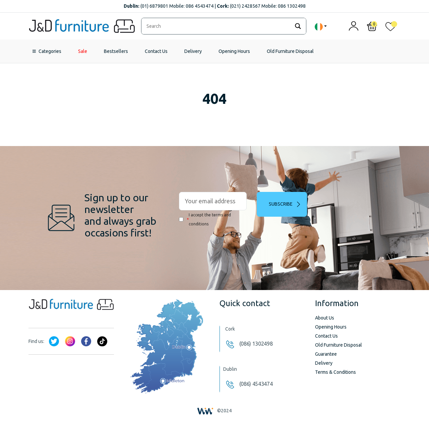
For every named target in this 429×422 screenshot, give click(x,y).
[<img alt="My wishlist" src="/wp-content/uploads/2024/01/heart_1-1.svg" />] (390, 28)
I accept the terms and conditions (205, 219)
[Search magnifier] (298, 26)
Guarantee (326, 354)
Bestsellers (116, 51)
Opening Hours (234, 51)
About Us (324, 318)
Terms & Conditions (335, 372)
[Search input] (217, 26)
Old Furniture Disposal (290, 51)
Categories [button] (50, 51)
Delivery (193, 51)
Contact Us (156, 51)
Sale (82, 51)
